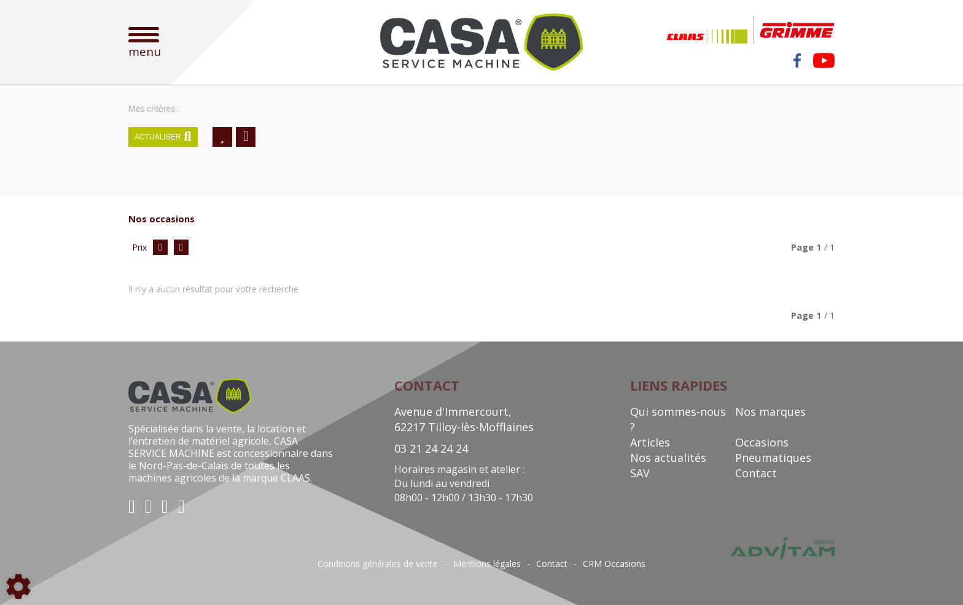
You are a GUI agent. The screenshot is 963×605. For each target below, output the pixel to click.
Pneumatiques (773, 457)
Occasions (762, 442)
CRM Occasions (614, 564)
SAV (640, 473)
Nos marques (770, 411)
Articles (650, 442)
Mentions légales (487, 564)
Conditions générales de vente (378, 564)
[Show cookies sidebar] (18, 586)
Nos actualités (668, 457)
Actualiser (163, 137)
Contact (756, 473)
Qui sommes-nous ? (678, 419)
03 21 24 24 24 (431, 448)
